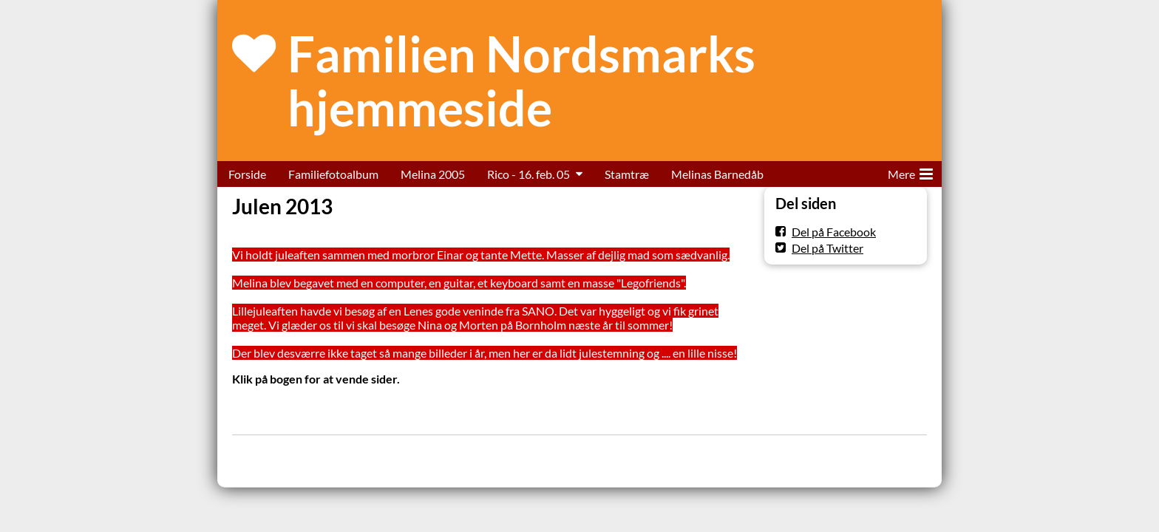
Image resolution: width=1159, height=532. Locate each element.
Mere (910, 171)
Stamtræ (627, 174)
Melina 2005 (433, 174)
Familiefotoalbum (333, 174)
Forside (247, 174)
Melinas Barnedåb (717, 174)
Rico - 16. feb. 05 (528, 174)
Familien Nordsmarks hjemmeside (521, 80)
